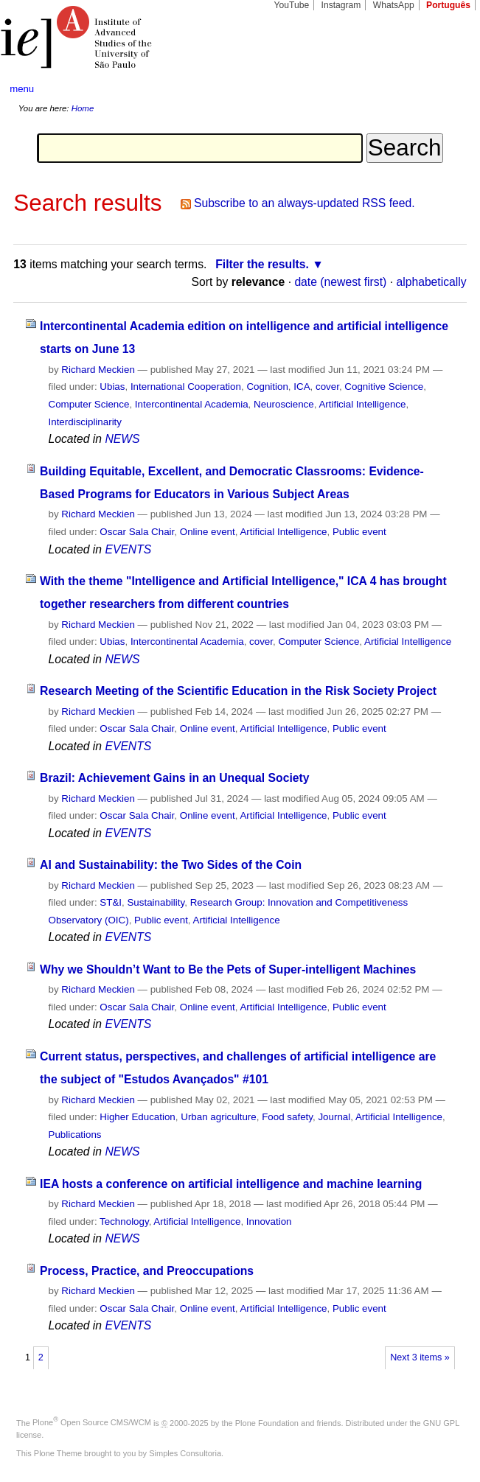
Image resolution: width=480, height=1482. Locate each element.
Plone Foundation (267, 1422)
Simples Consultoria (185, 1453)
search (446, 89)
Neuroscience (284, 404)
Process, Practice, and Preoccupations (147, 1271)
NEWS (122, 439)
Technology (124, 1221)
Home (83, 108)
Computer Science (89, 404)
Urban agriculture (218, 1116)
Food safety (287, 1116)
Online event (207, 531)
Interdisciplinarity (85, 421)
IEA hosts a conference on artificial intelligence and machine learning (231, 1184)
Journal (334, 1116)
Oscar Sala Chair (137, 531)
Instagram (341, 5)
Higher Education (137, 1116)
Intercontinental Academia (191, 404)
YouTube (292, 5)
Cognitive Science (383, 386)
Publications (75, 1134)
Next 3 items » (419, 1357)
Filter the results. (262, 264)
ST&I (111, 902)
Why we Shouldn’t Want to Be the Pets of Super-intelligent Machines (228, 969)
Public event (359, 531)
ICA (301, 386)
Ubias (112, 386)
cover (327, 386)
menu (22, 88)
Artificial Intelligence (362, 404)
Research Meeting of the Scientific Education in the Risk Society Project (238, 691)
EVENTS (128, 549)
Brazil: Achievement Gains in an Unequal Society (174, 778)
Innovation (269, 1221)
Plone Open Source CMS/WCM (91, 1422)
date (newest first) (340, 282)
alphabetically (431, 282)
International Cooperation (186, 386)
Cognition (267, 386)
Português (448, 5)
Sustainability (155, 902)
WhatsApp (393, 5)
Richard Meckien (98, 369)
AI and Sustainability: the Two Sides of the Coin (171, 865)
